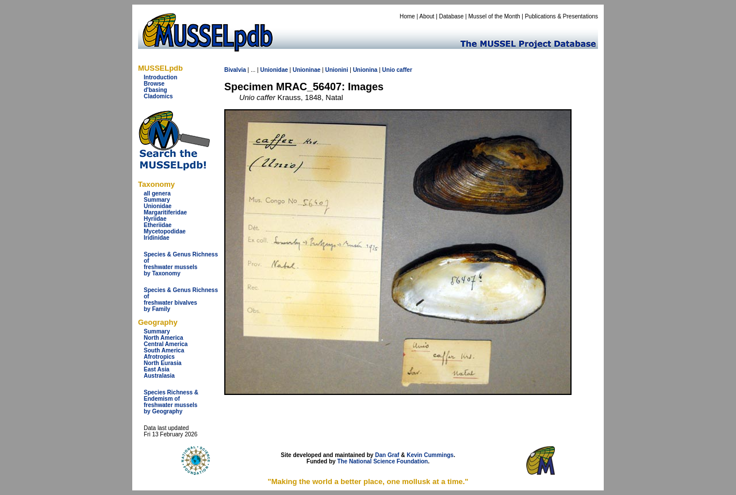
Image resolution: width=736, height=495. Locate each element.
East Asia (157, 369)
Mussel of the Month (494, 16)
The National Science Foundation (382, 461)
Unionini (336, 70)
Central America (165, 344)
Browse (154, 83)
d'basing (155, 90)
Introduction (160, 77)
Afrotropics (159, 357)
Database (451, 16)
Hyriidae (155, 219)
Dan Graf (387, 455)
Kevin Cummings (430, 455)
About (426, 16)
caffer (404, 70)
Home (407, 16)
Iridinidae (156, 238)
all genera (157, 193)
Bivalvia (235, 70)
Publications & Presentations (561, 16)
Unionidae (157, 206)
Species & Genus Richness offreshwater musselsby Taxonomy (181, 264)
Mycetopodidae (165, 231)
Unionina (365, 70)
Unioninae (306, 70)
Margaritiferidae (165, 212)
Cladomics (158, 96)
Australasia (159, 376)
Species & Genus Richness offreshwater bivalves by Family (181, 299)
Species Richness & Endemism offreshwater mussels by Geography (171, 402)
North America (163, 338)
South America (164, 350)
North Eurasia (163, 363)
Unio (388, 70)
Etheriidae (157, 225)
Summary (157, 200)
